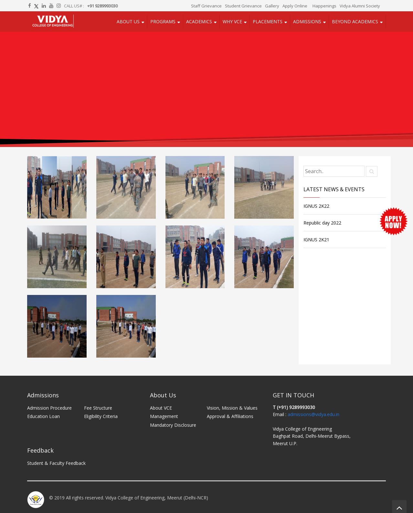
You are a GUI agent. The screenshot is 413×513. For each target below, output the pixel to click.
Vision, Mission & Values (232, 408)
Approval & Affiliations (230, 416)
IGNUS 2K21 (316, 239)
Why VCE (232, 21)
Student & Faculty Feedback (56, 463)
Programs (162, 21)
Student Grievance (243, 6)
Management (164, 416)
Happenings (324, 6)
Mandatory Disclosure (173, 425)
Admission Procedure (49, 408)
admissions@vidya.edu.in (313, 414)
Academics (199, 21)
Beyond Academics (355, 21)
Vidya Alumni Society (360, 6)
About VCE (161, 408)
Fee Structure (98, 408)
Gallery (272, 6)
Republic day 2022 (322, 223)
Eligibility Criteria (101, 416)
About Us (128, 21)
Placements (267, 21)
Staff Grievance (206, 6)
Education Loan (43, 416)
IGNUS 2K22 (316, 206)
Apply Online (294, 6)
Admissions (307, 21)
